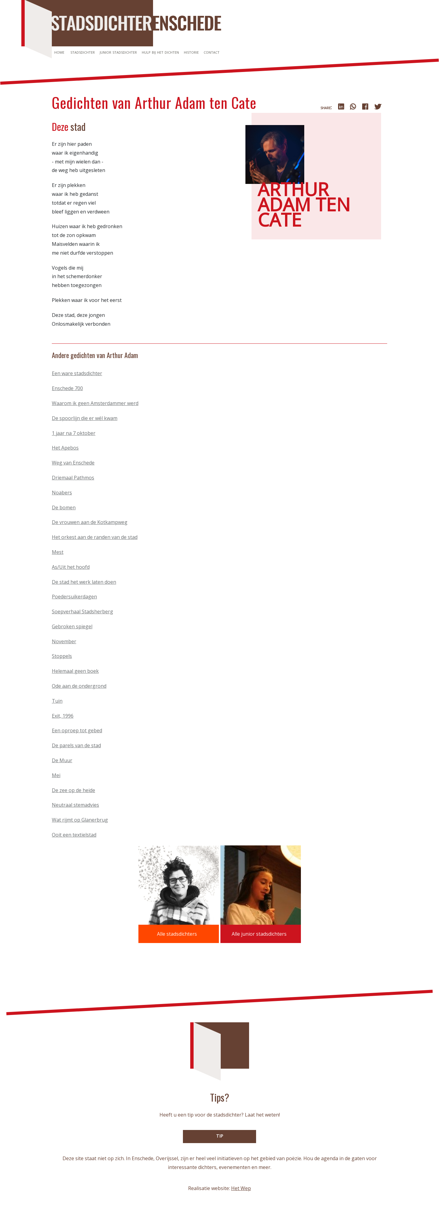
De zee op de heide (73, 790)
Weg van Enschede (73, 462)
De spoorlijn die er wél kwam (84, 418)
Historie (191, 51)
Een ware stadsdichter (77, 373)
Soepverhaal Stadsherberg (82, 611)
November (64, 641)
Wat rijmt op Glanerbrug (80, 819)
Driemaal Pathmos (73, 477)
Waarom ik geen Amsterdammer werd (95, 403)
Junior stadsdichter (118, 51)
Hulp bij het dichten (160, 51)
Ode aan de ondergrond (79, 686)
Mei (56, 775)
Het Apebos (65, 447)
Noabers (62, 492)
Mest (57, 552)
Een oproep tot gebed (77, 730)
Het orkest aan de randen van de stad (94, 537)
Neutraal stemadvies (75, 805)
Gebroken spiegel (72, 626)
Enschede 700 (67, 388)
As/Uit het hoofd (71, 567)
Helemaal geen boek (75, 671)
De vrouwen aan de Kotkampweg (89, 522)
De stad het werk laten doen (84, 582)
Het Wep (241, 1188)
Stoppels (62, 656)
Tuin (57, 701)
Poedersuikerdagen (74, 596)
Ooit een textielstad (74, 834)
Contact (212, 51)
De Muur (62, 760)
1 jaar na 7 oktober (73, 433)
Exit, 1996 (62, 715)
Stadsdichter (82, 51)
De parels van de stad (76, 745)
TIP (219, 1136)
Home (59, 51)
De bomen (64, 507)
